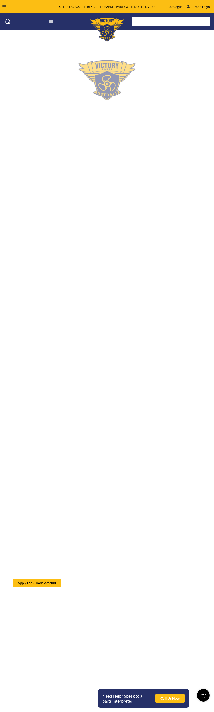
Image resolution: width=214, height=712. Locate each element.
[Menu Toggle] (4, 7)
